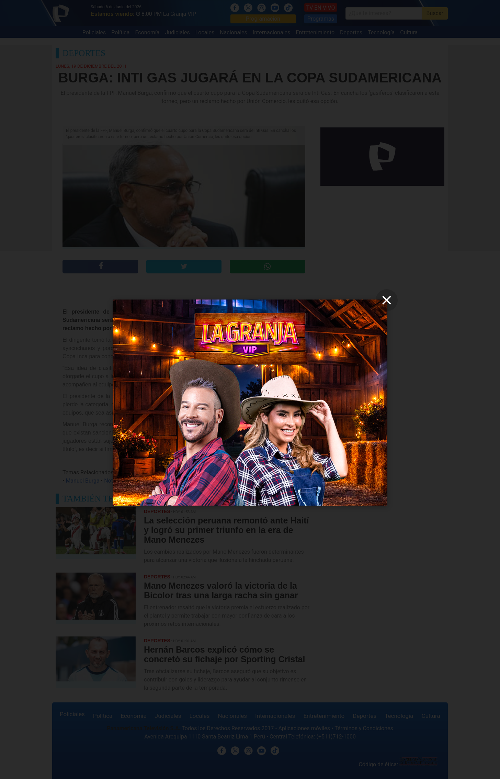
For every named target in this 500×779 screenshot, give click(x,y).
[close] (387, 300)
